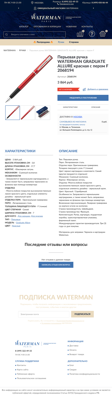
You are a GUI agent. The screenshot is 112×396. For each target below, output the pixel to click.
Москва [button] (77, 117)
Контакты (87, 27)
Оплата (72, 350)
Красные (16, 226)
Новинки (71, 27)
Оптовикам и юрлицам (47, 27)
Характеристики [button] (70, 107)
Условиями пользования (51, 323)
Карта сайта (22, 370)
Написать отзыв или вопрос (56, 265)
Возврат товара (76, 354)
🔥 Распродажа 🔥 (43, 42)
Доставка (73, 346)
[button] (65, 4)
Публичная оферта (26, 374)
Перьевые (15, 220)
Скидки (72, 370)
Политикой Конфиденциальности (70, 321)
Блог (71, 365)
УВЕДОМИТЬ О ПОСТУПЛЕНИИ (83, 98)
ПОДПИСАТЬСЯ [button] (82, 314)
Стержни (74, 42)
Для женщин (24, 216)
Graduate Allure (23, 223)
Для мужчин (37, 216)
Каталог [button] (24, 27)
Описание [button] (95, 107)
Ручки (61, 42)
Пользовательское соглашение (31, 379)
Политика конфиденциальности (84, 374)
